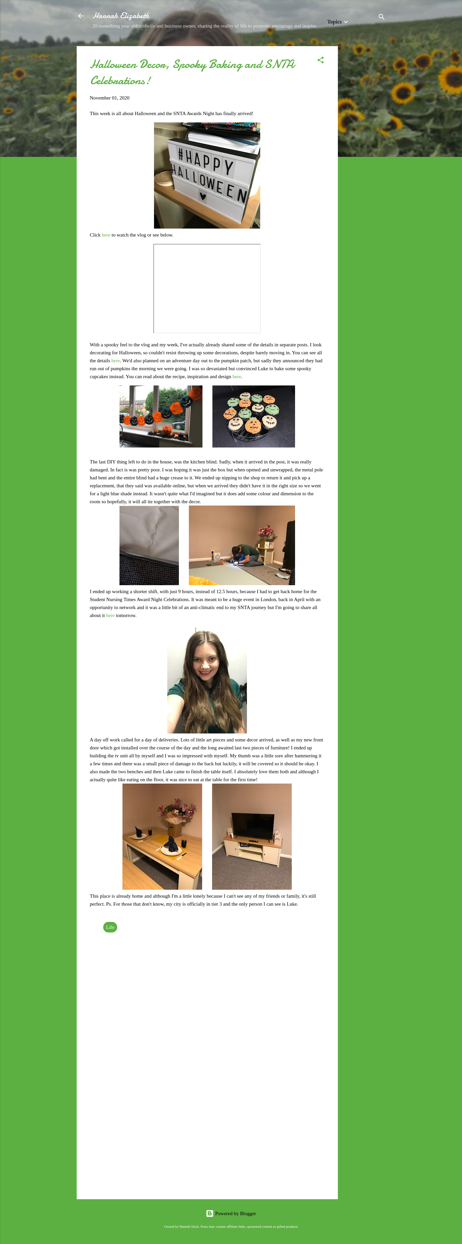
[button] (321, 61)
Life (110, 927)
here (107, 235)
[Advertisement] (364, 145)
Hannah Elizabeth (121, 15)
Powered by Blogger (231, 1213)
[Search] (382, 18)
